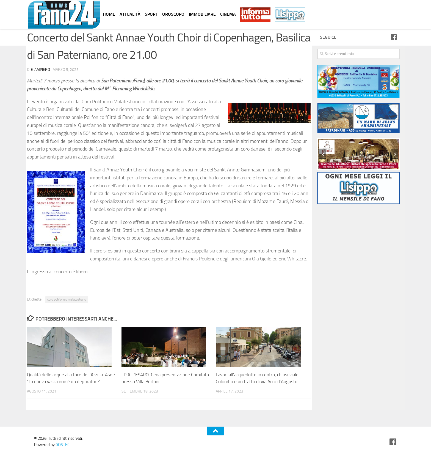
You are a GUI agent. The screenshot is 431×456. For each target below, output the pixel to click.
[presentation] (322, 154)
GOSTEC (62, 444)
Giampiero (40, 69)
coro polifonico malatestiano (66, 299)
